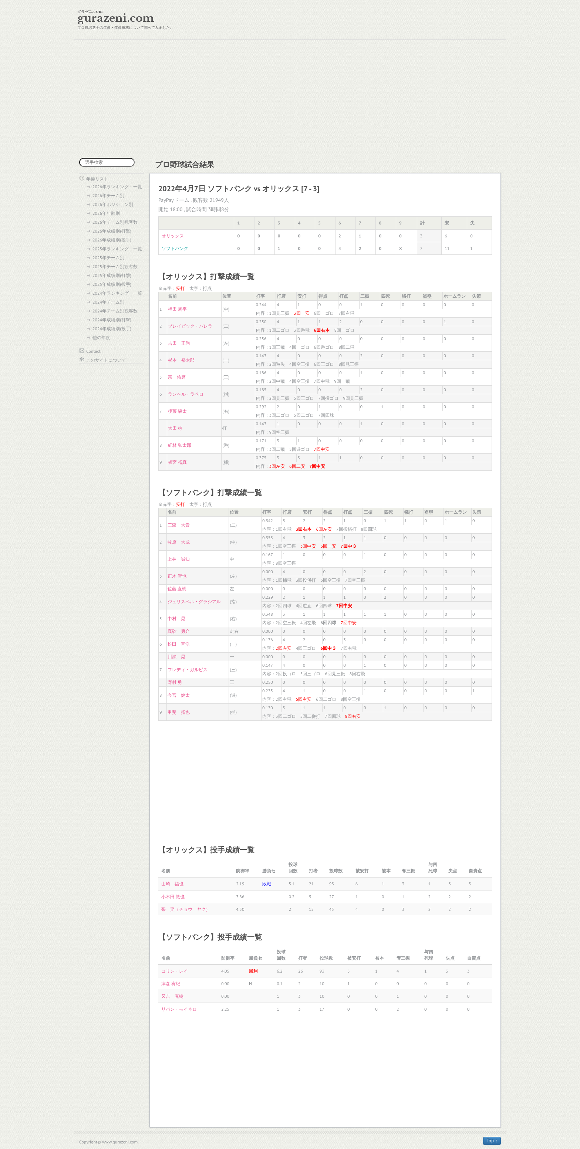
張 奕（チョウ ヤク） (185, 909)
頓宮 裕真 (177, 462)
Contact (93, 351)
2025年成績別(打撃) (111, 275)
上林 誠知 (179, 559)
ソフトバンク (175, 248)
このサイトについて (106, 360)
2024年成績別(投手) (111, 328)
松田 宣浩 (179, 644)
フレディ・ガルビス (188, 669)
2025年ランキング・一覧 (117, 248)
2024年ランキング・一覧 (117, 293)
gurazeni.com (115, 18)
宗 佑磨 (177, 377)
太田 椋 (175, 428)
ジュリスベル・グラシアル (194, 601)
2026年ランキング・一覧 (117, 186)
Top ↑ (492, 1141)
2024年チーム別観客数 (115, 311)
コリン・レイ (174, 971)
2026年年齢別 (106, 213)
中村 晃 (176, 618)
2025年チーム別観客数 (115, 266)
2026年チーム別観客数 (115, 222)
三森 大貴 (179, 525)
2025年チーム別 (108, 257)
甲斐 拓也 (179, 712)
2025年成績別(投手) (111, 284)
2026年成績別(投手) (111, 240)
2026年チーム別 (108, 195)
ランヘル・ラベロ (185, 394)
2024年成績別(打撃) (111, 319)
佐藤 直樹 (177, 588)
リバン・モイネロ (179, 1009)
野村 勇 (175, 682)
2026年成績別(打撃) (111, 231)
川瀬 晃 (176, 656)
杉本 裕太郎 (181, 360)
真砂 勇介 (179, 631)
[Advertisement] (290, 99)
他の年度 (101, 337)
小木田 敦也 (173, 896)
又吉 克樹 (172, 996)
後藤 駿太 (177, 411)
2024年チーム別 (108, 302)
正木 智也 (177, 576)
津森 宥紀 (170, 983)
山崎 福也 (172, 883)
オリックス (173, 236)
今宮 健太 (179, 695)
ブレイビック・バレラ (190, 326)
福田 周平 (177, 309)
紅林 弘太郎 (179, 445)
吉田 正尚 (179, 343)
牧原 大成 (179, 542)
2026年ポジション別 (112, 204)
